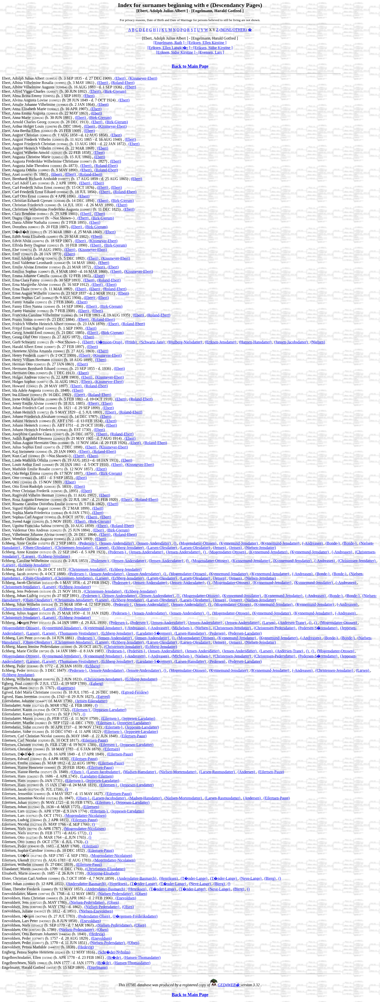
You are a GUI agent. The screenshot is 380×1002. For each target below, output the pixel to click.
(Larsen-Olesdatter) (162, 548)
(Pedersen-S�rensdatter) (318, 628)
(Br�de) (114, 957)
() (175, 543)
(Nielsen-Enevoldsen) (96, 911)
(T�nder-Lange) (194, 878)
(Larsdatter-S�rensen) (154, 633)
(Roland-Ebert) (123, 83)
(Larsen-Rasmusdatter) (217, 772)
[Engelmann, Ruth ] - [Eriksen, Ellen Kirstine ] (190, 43)
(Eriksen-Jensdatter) (221, 342)
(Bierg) (270, 878)
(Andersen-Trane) (292, 623)
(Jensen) (220, 548)
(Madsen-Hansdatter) (140, 772)
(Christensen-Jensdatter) (74, 548)
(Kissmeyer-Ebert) (142, 78)
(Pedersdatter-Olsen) (94, 916)
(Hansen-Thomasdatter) (142, 957)
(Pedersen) (217, 633)
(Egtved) (103, 697)
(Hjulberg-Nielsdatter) (185, 342)
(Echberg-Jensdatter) (127, 548)
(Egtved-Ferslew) (134, 692)
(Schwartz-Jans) (153, 342)
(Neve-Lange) (251, 878)
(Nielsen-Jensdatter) (260, 548)
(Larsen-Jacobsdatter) (104, 772)
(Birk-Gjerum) (114, 91)
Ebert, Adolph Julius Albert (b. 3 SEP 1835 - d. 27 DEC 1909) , (58, 78)
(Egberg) (96, 683)
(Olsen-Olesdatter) (38, 548)
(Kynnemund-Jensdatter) (239, 543)
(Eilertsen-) (81, 710)
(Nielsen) (317, 342)
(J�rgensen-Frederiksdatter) (135, 916)
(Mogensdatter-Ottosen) (198, 543)
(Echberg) (92, 666)
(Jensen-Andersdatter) (117, 543)
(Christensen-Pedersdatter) (275, 628)
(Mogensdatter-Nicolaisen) (85, 815)
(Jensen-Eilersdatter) (91, 701)
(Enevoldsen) (125, 898)
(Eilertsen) (111, 749)
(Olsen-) (77, 772)
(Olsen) (141, 894)
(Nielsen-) (203, 628)
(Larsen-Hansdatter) (190, 633)
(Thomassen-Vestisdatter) (78, 633)
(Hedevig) (97, 934)
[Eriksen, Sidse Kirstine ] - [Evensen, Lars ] (190, 52)
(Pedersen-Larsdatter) (245, 633)
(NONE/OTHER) (233, 30)
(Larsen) (102, 548)
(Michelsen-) (182, 628)
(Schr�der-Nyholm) (114, 952)
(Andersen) (247, 772)
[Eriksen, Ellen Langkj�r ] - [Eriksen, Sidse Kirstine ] (189, 48)
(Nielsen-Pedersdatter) (116, 894)
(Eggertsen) (66, 688)
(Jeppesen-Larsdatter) (109, 710)
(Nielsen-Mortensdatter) (178, 772)
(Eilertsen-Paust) (133, 736)
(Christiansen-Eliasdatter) (105, 869)
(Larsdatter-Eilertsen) (96, 776)
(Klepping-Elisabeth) (103, 873)
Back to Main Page (190, 66)
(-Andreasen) (313, 543)
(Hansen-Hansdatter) (255, 342)
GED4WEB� (229, 985)
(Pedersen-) (88, 543)
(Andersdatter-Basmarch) (137, 878)
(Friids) (131, 342)
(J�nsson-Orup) (109, 342)
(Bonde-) (332, 543)
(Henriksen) (169, 878)
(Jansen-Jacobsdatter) (291, 342)
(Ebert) (121, 78)
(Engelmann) (97, 967)
